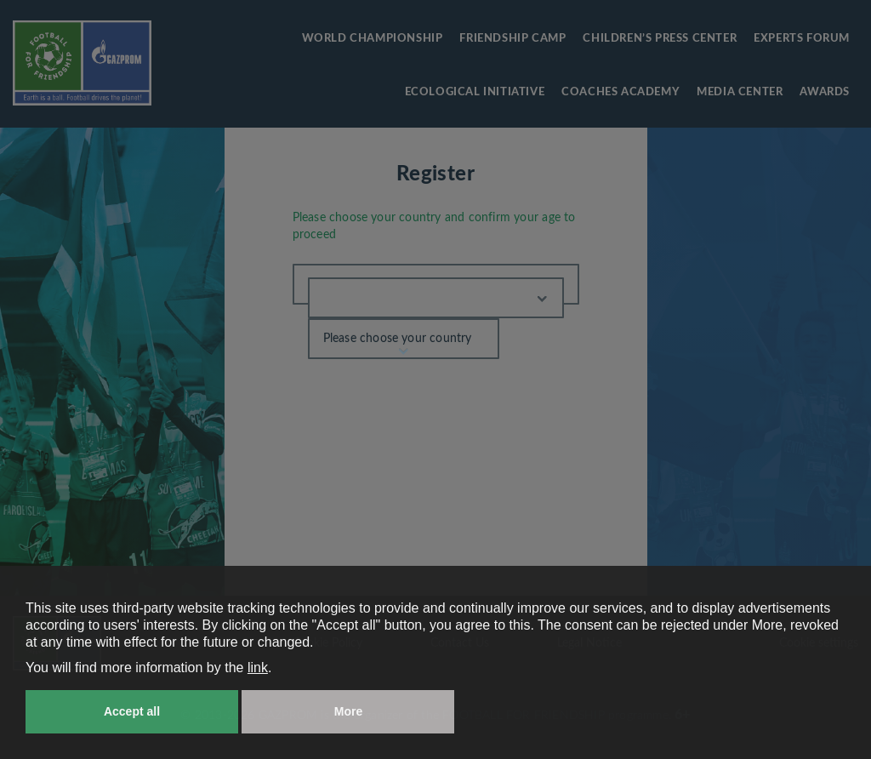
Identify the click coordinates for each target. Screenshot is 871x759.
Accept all (132, 711)
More (348, 711)
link (258, 667)
